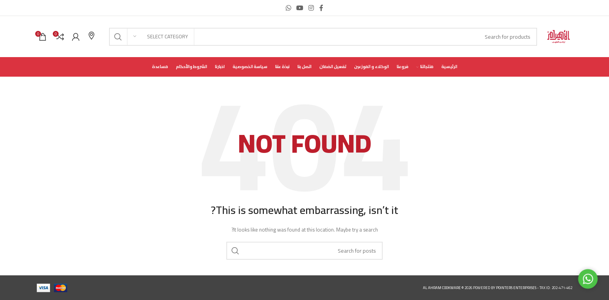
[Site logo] (558, 36)
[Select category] (160, 37)
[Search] (323, 37)
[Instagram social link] (311, 8)
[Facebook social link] (321, 8)
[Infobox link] (91, 36)
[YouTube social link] (300, 8)
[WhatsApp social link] (288, 8)
